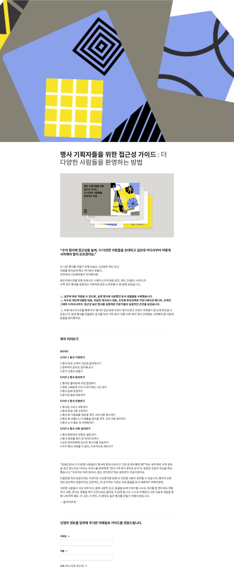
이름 (62, 551)
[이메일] (86, 543)
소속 (72, 565)
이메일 (63, 536)
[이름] (86, 557)
